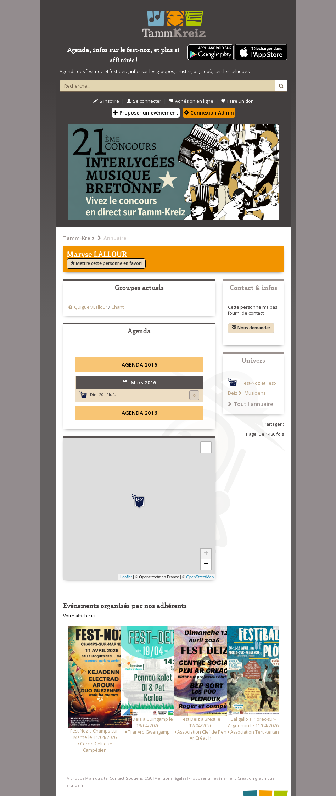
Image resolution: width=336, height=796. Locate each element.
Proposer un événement (212, 778)
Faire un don (237, 101)
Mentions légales (170, 778)
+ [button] (206, 554)
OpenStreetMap (200, 577)
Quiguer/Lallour (90, 307)
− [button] (206, 564)
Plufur (112, 394)
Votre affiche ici (79, 616)
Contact (117, 778)
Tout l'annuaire (250, 403)
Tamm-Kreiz (79, 237)
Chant (117, 307)
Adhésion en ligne (191, 101)
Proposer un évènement (145, 112)
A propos (75, 778)
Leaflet (126, 577)
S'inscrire (106, 101)
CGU (148, 778)
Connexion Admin (209, 112)
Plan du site (97, 778)
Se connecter (144, 101)
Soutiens (134, 778)
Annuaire (115, 237)
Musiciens (254, 393)
